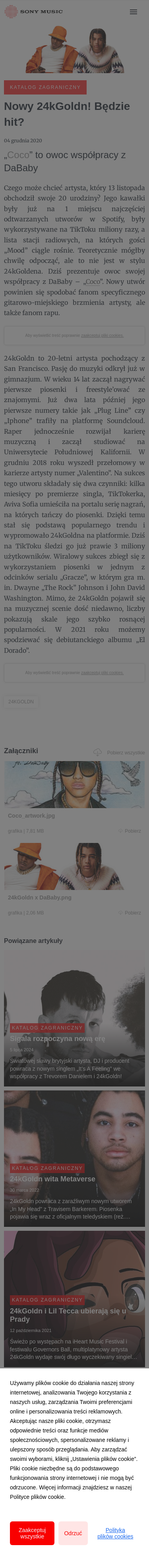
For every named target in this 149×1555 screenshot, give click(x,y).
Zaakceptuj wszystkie (32, 1533)
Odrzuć (73, 1533)
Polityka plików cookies (115, 1533)
